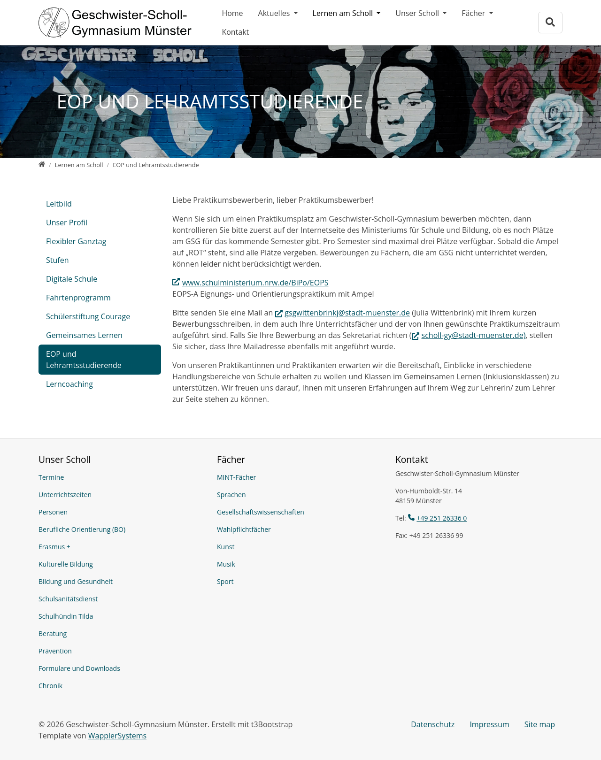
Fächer (474, 13)
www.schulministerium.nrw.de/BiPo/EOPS (255, 282)
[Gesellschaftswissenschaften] (300, 512)
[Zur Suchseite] (550, 22)
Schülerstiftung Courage (88, 316)
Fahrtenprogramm (78, 297)
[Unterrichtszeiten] (122, 494)
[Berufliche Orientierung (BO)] (122, 529)
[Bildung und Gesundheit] (122, 581)
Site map (539, 724)
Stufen (57, 260)
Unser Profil (66, 222)
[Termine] (122, 477)
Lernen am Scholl (344, 13)
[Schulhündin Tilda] (122, 616)
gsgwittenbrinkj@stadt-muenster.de (347, 312)
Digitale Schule (71, 279)
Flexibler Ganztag (76, 241)
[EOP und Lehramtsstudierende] (156, 165)
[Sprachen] (300, 494)
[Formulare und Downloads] (122, 668)
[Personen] (122, 512)
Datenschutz (433, 724)
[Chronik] (122, 685)
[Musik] (300, 564)
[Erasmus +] (122, 546)
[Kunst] (300, 546)
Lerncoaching (69, 384)
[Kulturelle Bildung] (122, 564)
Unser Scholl (418, 13)
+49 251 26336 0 (441, 518)
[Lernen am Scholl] (79, 165)
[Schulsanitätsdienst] (122, 598)
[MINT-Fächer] (300, 477)
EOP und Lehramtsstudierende (84, 359)
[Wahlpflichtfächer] (300, 529)
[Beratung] (122, 633)
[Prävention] (122, 651)
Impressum (489, 724)
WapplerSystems (117, 735)
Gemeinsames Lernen (84, 335)
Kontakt (235, 32)
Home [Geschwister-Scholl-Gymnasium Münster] (232, 13)
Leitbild (59, 204)
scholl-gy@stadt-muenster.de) (474, 335)
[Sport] (300, 581)
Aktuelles (275, 13)
